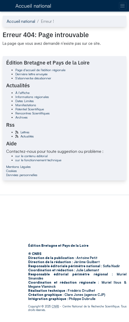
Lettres (25, 132)
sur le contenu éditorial (31, 156)
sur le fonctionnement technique (38, 160)
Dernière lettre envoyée (31, 74)
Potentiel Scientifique (29, 109)
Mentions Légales (18, 167)
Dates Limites (24, 101)
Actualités (27, 136)
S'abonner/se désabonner (33, 78)
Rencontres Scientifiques (32, 113)
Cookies (11, 171)
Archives (21, 117)
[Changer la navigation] (122, 5)
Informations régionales (32, 97)
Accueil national (33, 6)
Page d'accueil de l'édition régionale (40, 70)
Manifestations (25, 105)
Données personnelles (21, 175)
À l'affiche (22, 93)
